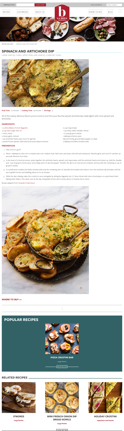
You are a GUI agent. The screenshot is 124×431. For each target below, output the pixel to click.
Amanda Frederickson (26, 183)
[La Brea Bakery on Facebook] (118, 11)
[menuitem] (120, 12)
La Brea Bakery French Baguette (15, 128)
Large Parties (8, 55)
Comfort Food (53, 55)
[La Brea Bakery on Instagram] (120, 11)
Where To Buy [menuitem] (95, 12)
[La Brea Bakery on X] (119, 11)
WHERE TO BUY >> (12, 299)
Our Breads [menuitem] (22, 12)
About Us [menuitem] (40, 12)
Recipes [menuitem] (6, 12)
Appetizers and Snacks (34, 55)
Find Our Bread (96, 5)
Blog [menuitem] (110, 12)
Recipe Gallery (7, 44)
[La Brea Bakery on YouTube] (121, 11)
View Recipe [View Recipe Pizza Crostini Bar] (62, 367)
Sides (19, 55)
